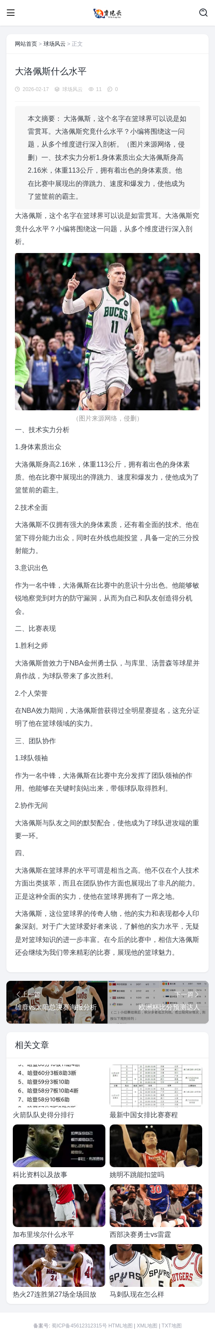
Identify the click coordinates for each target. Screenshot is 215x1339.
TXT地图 (172, 1326)
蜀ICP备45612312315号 (79, 1326)
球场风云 (55, 44)
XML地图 (147, 1326)
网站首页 (26, 44)
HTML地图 (120, 1326)
